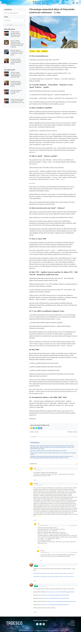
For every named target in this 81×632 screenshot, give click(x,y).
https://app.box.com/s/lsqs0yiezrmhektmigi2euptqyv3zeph (55, 598)
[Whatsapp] (36, 428)
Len (48, 552)
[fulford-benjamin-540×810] (6, 32)
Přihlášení (72, 622)
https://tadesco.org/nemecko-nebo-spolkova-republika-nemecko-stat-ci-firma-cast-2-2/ (53, 576)
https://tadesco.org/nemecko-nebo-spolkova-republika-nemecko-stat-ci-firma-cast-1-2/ (53, 573)
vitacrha (46, 525)
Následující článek (72, 432)
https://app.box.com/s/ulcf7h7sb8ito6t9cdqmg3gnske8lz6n (60, 591)
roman (35, 564)
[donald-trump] (6, 59)
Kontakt (73, 625)
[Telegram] (34, 428)
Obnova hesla (71, 624)
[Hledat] (5, 13)
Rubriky (73, 620)
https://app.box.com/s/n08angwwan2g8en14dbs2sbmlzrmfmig (61, 601)
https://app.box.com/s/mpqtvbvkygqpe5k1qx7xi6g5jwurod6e (55, 595)
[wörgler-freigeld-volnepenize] (6, 41)
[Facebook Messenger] (39, 428)
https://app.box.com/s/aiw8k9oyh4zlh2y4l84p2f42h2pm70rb (55, 604)
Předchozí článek (34, 432)
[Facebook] (41, 428)
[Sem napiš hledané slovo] (14, 13)
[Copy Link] (31, 428)
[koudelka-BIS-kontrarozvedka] (6, 50)
